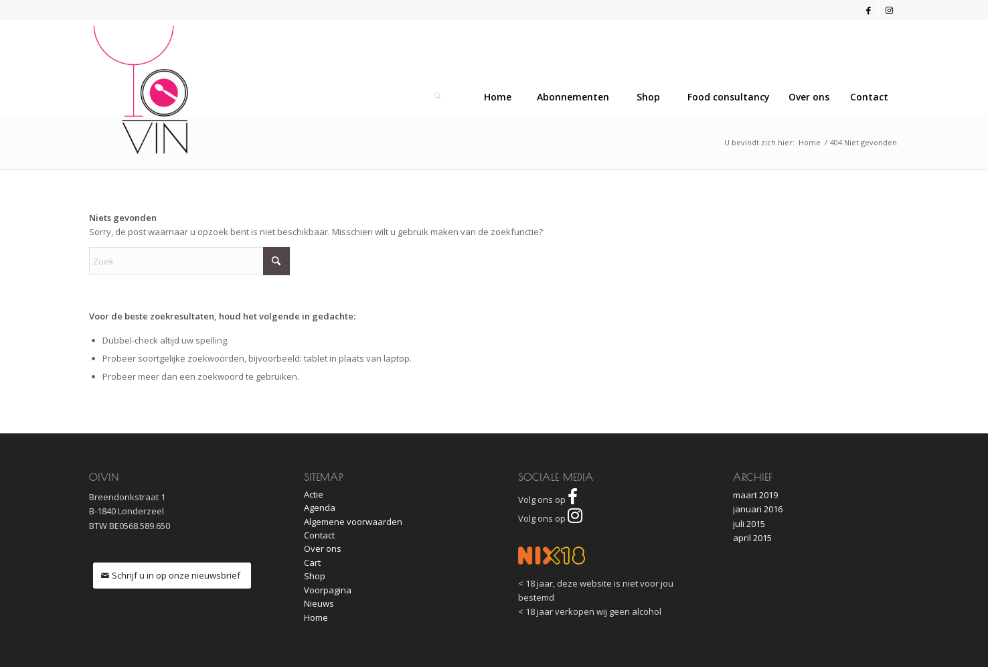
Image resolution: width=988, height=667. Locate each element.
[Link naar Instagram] (889, 10)
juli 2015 (749, 524)
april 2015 (752, 538)
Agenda (319, 508)
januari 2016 (758, 509)
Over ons (322, 548)
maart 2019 (755, 495)
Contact (319, 535)
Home (316, 617)
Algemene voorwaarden (353, 522)
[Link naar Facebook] (868, 10)
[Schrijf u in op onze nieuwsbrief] (172, 576)
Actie (313, 494)
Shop (314, 576)
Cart (312, 563)
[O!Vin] (141, 90)
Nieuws (319, 603)
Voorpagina (327, 590)
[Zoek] (437, 97)
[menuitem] (869, 97)
